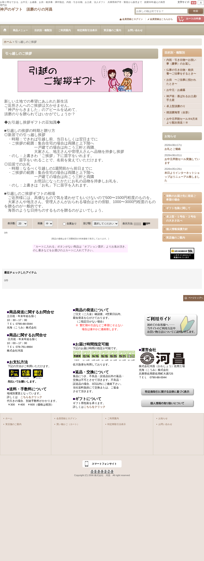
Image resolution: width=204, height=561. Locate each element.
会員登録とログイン (132, 19)
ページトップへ (195, 298)
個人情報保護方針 (177, 229)
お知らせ (163, 418)
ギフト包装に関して (178, 208)
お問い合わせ (165, 424)
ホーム (8, 418)
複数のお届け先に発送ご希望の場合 (181, 197)
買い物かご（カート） (67, 424)
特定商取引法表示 (116, 424)
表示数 (11, 223)
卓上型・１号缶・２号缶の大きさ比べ (181, 218)
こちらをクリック (31, 397)
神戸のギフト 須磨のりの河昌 (26, 9)
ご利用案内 (113, 418)
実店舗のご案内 (175, 237)
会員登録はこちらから (161, 19)
